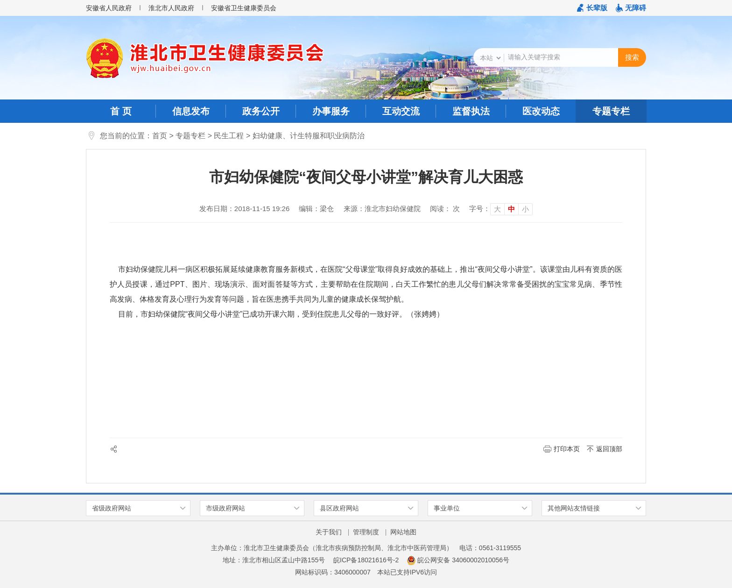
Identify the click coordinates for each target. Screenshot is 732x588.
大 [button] (497, 209)
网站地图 (403, 532)
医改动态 (541, 111)
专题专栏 (611, 111)
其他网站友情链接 (574, 508)
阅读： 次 (445, 209)
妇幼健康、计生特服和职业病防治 (309, 136)
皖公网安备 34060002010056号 (458, 560)
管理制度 (366, 532)
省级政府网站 (111, 508)
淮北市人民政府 (171, 8)
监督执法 (471, 111)
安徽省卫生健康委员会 (243, 8)
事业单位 (447, 508)
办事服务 (331, 111)
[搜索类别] (490, 58)
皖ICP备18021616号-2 (366, 560)
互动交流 (401, 111)
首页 (159, 136)
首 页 (121, 111)
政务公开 (261, 111)
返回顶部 (609, 449)
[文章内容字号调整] (501, 208)
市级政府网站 (225, 508)
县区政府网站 (339, 508)
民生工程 (229, 136)
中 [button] (511, 209)
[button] (592, 8)
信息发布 (191, 111)
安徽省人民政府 (109, 8)
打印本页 (567, 449)
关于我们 (329, 532)
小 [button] (525, 209)
